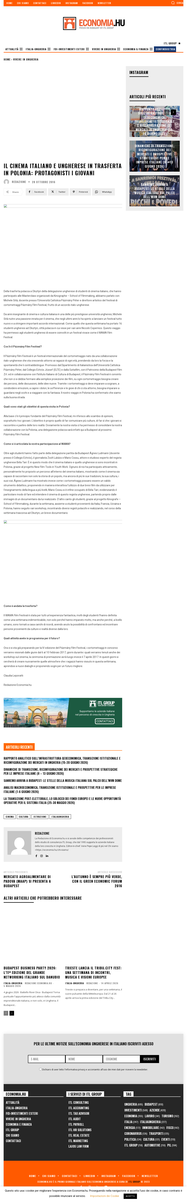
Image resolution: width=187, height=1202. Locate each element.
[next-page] (11, 1013)
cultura (23, 816)
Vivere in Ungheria (26, 59)
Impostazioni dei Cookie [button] (104, 1196)
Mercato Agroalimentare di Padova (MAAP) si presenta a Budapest (27, 881)
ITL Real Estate (78, 1135)
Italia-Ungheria (13, 983)
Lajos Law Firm (78, 1146)
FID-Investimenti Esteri (22, 1113)
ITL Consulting (78, 1102)
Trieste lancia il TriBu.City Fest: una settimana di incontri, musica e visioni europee (93, 972)
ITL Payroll (76, 1124)
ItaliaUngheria (60, 816)
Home (7, 59)
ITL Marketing (78, 1141)
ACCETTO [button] (130, 1196)
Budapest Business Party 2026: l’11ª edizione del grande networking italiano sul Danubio (32, 972)
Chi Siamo (12, 1135)
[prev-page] (6, 1013)
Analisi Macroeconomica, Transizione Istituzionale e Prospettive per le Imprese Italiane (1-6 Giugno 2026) (60, 789)
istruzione (39, 816)
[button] (177, 3)
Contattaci (13, 1141)
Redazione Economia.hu (38, 983)
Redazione (19, 181)
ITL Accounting (78, 1108)
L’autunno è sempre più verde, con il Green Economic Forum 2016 (97, 881)
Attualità (12, 1102)
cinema (10, 816)
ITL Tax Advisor (78, 1113)
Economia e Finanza (19, 1124)
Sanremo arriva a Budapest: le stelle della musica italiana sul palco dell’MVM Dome (63, 780)
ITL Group (12, 1130)
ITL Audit (74, 1119)
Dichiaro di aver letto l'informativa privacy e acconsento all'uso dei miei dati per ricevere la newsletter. (95, 1069)
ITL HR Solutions (79, 1130)
